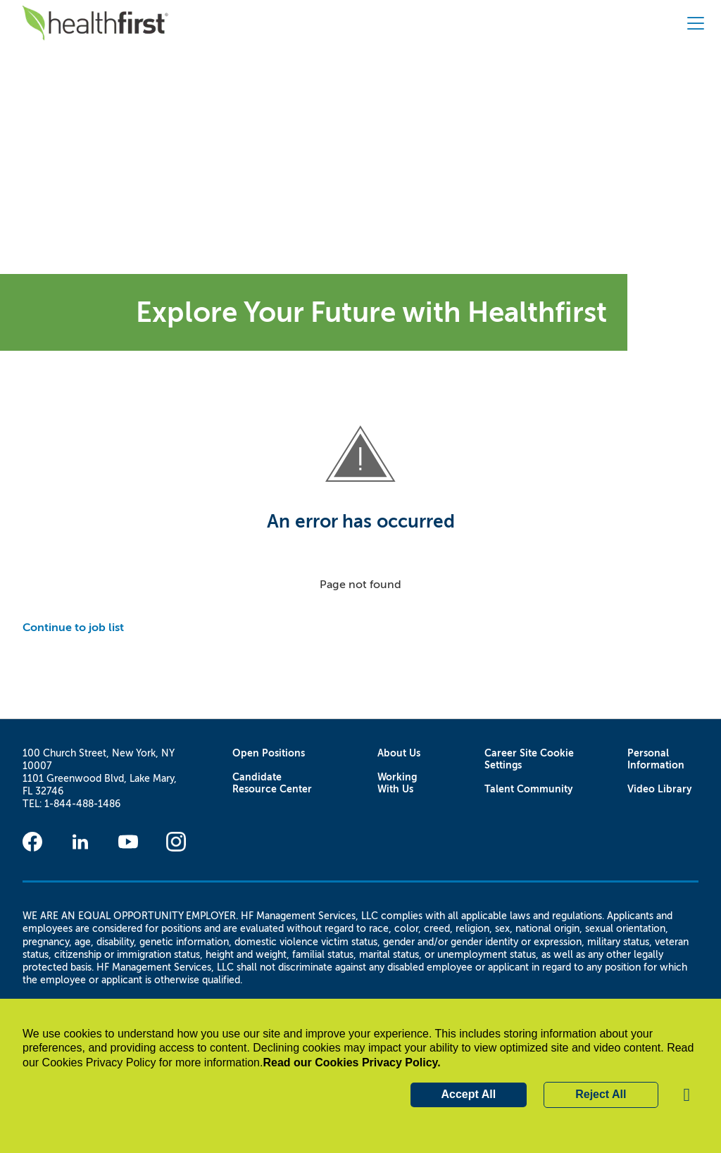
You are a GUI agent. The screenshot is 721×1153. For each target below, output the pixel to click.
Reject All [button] (600, 1094)
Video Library (659, 789)
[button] (687, 1095)
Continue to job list (73, 627)
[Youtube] (128, 842)
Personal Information (655, 759)
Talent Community (528, 789)
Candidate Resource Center (272, 783)
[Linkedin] (80, 842)
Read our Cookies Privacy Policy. (351, 1062)
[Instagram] (176, 842)
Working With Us (397, 783)
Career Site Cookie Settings (529, 759)
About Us (398, 753)
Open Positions (268, 753)
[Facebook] (32, 842)
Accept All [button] (468, 1094)
